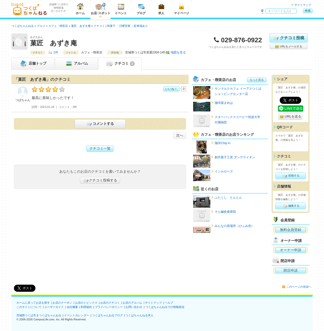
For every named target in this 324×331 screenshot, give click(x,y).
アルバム (76, 64)
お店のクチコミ (110, 302)
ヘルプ (169, 302)
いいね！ (171, 89)
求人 (161, 9)
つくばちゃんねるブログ (107, 315)
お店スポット (100, 9)
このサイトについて (29, 306)
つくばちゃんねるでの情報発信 (164, 306)
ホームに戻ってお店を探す (33, 302)
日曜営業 (124, 25)
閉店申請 (291, 270)
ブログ (141, 9)
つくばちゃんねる (50, 315)
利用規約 (86, 306)
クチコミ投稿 (288, 38)
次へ (179, 135)
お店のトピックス (86, 302)
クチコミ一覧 (100, 148)
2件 (55, 52)
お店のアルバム (132, 302)
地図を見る (178, 52)
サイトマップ (302, 4)
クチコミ (119, 64)
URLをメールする (288, 47)
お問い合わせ (134, 306)
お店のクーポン (62, 302)
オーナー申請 (290, 250)
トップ (32, 64)
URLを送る (290, 116)
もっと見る (257, 79)
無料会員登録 (290, 230)
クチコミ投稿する (100, 180)
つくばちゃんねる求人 (139, 315)
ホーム (80, 9)
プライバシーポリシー (109, 306)
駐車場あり (141, 25)
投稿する (290, 176)
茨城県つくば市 (26, 315)
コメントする (100, 124)
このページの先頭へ (298, 286)
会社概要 (72, 306)
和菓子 (111, 25)
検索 (308, 10)
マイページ (181, 9)
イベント (121, 9)
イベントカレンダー (76, 315)
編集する (290, 206)
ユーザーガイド (54, 306)
